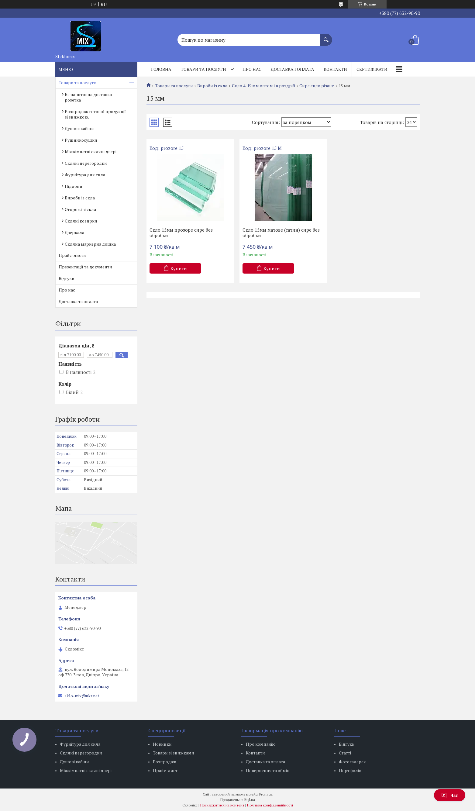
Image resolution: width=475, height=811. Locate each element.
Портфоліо (350, 770)
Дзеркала (74, 232)
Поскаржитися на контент (222, 805)
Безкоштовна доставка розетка (88, 97)
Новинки (162, 744)
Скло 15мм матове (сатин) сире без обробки (281, 232)
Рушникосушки (81, 140)
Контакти (335, 69)
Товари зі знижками (173, 753)
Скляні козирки (81, 221)
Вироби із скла (212, 85)
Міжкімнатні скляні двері (90, 151)
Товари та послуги (203, 69)
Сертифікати (371, 69)
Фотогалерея (352, 761)
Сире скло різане (316, 85)
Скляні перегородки (86, 163)
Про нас (252, 69)
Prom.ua (266, 794)
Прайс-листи (72, 255)
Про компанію (261, 744)
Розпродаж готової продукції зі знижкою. (95, 114)
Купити (178, 268)
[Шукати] (326, 37)
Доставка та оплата (78, 301)
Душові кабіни (79, 128)
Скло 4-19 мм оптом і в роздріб (263, 85)
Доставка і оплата (292, 69)
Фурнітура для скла (85, 175)
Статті (345, 753)
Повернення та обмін (268, 770)
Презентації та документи (85, 267)
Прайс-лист (165, 770)
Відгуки (66, 278)
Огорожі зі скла (80, 209)
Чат (449, 795)
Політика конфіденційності (270, 805)
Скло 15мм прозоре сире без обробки (181, 232)
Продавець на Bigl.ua (237, 799)
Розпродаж (164, 761)
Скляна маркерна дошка (90, 244)
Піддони (73, 186)
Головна (161, 69)
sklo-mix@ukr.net (81, 696)
